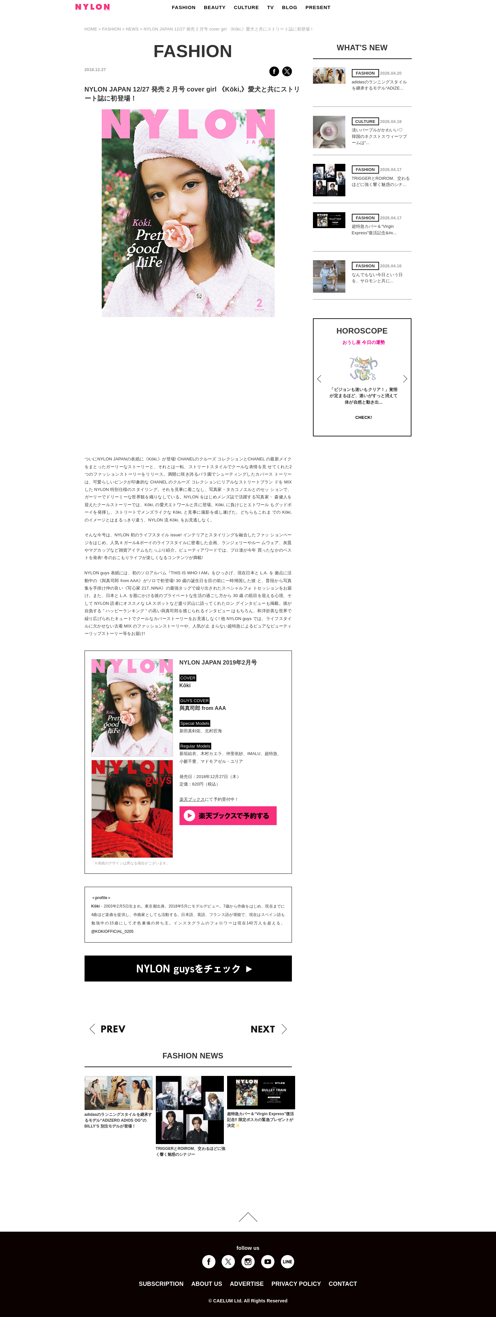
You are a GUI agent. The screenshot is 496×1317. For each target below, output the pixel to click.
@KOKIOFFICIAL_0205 (112, 931)
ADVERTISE (247, 1284)
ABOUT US (206, 1284)
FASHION (184, 7)
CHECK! (363, 417)
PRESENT (318, 7)
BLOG (289, 7)
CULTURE (246, 7)
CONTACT (343, 1284)
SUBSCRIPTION (161, 1284)
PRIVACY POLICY (296, 1284)
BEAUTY (215, 7)
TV (270, 7)
